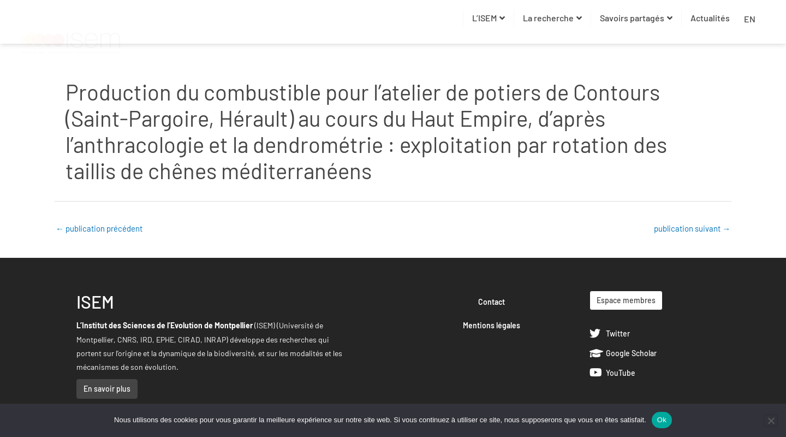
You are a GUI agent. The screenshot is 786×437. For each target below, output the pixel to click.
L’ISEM (488, 18)
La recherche (552, 18)
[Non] (771, 421)
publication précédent (99, 228)
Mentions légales (491, 325)
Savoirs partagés (636, 18)
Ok (661, 420)
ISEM (95, 301)
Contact (491, 301)
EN (749, 19)
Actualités (710, 18)
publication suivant (692, 228)
